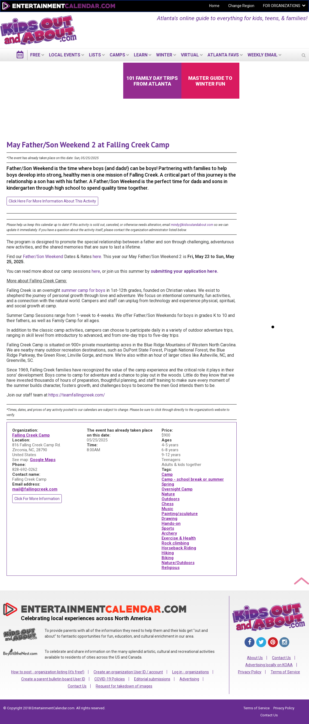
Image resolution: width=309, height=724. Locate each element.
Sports (168, 528)
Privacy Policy (249, 672)
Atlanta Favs (223, 54)
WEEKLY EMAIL (262, 54)
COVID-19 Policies (109, 679)
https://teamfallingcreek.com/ (76, 395)
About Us (255, 658)
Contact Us (77, 686)
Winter (164, 54)
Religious (171, 567)
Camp (167, 474)
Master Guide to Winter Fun (210, 81)
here (96, 271)
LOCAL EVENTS (64, 54)
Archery (169, 533)
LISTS (95, 54)
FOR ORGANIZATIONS (281, 6)
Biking (168, 557)
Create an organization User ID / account (128, 672)
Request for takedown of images (124, 686)
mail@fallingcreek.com (34, 489)
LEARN (140, 54)
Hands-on (171, 523)
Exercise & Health (179, 538)
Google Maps (42, 459)
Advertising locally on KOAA (269, 665)
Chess (168, 503)
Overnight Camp (177, 489)
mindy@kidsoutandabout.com (192, 225)
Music (167, 508)
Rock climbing (175, 543)
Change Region (241, 6)
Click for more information (37, 498)
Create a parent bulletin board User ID (53, 679)
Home (214, 6)
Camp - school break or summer (193, 479)
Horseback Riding (179, 548)
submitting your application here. (184, 271)
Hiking (168, 552)
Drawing (169, 518)
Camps (117, 54)
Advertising (189, 679)
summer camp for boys (83, 290)
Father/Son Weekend (43, 256)
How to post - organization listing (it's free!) (47, 672)
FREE (35, 54)
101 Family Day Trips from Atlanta (152, 81)
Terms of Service (285, 672)
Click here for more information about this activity (52, 201)
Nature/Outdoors (178, 562)
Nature (168, 494)
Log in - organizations (190, 672)
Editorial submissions (152, 679)
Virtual (190, 54)
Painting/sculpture (180, 513)
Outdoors (171, 498)
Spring (168, 484)
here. (97, 256)
